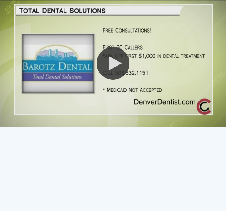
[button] (113, 63)
